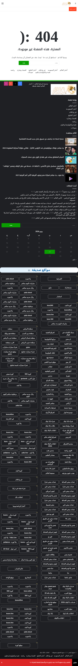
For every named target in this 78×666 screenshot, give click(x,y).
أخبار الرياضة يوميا (19, 506)
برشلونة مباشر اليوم (10, 394)
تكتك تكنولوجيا (50, 353)
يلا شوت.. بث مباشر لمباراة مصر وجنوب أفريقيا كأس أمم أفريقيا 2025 (40, 175)
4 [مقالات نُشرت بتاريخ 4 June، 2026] (17, 239)
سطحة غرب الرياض (10, 338)
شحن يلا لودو (68, 548)
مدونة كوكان (68, 358)
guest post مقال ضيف (50, 587)
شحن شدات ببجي (68, 541)
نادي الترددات (68, 385)
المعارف (68, 390)
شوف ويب (50, 344)
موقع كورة (18, 645)
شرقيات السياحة (50, 408)
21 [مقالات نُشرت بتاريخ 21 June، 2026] (60, 252)
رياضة (13, 70)
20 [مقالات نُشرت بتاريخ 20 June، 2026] (71, 252)
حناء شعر (50, 568)
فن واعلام (19, 480)
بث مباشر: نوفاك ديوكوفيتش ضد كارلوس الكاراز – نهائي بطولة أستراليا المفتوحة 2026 (33, 148)
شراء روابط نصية (68, 426)
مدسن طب (50, 451)
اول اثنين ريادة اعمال (28, 560)
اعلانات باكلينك (59, 618)
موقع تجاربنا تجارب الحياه (50, 603)
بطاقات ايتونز (50, 555)
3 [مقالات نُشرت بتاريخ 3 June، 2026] (28, 239)
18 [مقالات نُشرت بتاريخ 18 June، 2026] (18, 247)
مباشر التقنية (50, 403)
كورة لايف (68, 305)
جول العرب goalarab (28, 379)
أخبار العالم (63, 70)
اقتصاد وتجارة (21, 70)
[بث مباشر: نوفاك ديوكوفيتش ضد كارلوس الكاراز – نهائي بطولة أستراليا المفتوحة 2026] (70, 151)
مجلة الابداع (50, 380)
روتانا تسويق (68, 380)
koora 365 (28, 462)
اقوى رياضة (68, 451)
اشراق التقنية (50, 333)
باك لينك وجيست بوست (68, 456)
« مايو (74, 259)
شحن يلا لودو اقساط (50, 496)
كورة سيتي (10, 374)
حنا (68, 573)
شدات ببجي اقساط (68, 482)
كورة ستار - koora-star (9, 516)
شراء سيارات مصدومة (9, 360)
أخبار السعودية (52, 70)
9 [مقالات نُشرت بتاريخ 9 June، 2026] (39, 243)
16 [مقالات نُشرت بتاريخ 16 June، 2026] (39, 247)
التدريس (68, 437)
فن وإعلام (42, 70)
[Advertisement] (39, 17)
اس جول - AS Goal (9, 549)
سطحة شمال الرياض (28, 338)
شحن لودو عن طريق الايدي (50, 549)
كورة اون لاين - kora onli (28, 443)
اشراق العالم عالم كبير (50, 438)
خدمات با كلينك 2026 (68, 602)
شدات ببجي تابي (50, 487)
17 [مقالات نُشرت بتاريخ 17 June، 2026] (28, 247)
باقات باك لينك (50, 426)
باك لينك (50, 614)
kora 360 (50, 319)
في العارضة (10, 419)
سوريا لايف (10, 448)
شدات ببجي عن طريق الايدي (50, 520)
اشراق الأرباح (50, 412)
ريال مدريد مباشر (28, 288)
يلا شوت (50, 310)
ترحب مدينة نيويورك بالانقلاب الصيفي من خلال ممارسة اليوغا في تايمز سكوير (47, 195)
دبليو (50, 288)
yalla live (19, 405)
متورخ (68, 376)
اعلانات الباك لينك (50, 430)
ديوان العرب (68, 609)
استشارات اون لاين (50, 385)
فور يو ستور (50, 514)
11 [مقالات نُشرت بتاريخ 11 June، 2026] (18, 243)
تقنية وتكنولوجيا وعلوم (42, 72)
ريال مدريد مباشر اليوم (28, 395)
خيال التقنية (68, 344)
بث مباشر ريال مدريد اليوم (10, 380)
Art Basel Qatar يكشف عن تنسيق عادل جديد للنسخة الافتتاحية (41, 139)
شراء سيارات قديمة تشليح (19, 365)
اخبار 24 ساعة (50, 469)
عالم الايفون (68, 353)
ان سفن (68, 339)
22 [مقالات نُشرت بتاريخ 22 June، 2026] (50, 252)
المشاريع (28, 578)
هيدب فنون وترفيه (68, 473)
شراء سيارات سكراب (10, 347)
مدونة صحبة (68, 408)
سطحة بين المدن (28, 333)
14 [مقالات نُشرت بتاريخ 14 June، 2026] (60, 247)
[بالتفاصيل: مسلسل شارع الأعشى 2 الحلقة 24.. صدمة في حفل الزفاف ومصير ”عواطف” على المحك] (70, 169)
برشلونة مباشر (10, 283)
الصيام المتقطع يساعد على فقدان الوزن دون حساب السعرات (42, 157)
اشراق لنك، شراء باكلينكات (68, 432)
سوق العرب (68, 593)
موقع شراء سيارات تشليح (9, 353)
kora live (28, 457)
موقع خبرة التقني (50, 362)
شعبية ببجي (68, 555)
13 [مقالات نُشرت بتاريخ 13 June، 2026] (71, 247)
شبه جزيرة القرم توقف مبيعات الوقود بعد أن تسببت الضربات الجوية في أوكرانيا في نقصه (43, 210)
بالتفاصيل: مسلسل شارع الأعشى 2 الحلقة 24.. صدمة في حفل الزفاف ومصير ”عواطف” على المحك (33, 167)
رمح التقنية (68, 394)
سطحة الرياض (28, 329)
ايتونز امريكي (50, 491)
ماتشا (50, 573)
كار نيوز (68, 362)
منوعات (30, 72)
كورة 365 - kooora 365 (27, 550)
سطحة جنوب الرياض (28, 343)
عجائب (50, 367)
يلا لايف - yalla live (28, 453)
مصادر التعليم (50, 455)
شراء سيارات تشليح (28, 352)
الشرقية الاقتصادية (50, 348)
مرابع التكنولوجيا (50, 339)
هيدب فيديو (50, 390)
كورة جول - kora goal (10, 443)
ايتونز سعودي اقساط (68, 496)
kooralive (9, 457)
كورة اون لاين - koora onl (28, 543)
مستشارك (68, 288)
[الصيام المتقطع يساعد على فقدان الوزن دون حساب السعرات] (70, 160)
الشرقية (59, 279)
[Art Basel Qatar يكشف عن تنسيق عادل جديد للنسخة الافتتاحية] (70, 142)
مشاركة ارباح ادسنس (10, 560)
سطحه (10, 329)
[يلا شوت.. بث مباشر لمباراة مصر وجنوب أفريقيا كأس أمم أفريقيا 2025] (70, 178)
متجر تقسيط (50, 505)
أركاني (68, 403)
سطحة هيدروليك (9, 333)
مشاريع (50, 609)
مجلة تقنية (68, 462)
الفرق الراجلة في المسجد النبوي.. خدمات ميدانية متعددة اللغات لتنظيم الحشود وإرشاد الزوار (42, 203)
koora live (50, 315)
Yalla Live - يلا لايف (10, 538)
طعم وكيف (68, 399)
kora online (28, 591)
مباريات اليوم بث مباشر (59, 324)
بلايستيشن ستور (68, 559)
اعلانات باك (19, 497)
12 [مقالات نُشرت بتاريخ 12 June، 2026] (7, 243)
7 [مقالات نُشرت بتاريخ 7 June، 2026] (60, 243)
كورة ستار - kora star (28, 448)
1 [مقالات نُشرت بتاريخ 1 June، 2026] (49, 239)
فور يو (50, 537)
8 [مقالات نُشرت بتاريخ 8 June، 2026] (49, 243)
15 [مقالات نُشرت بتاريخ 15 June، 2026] (50, 247)
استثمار (59, 297)
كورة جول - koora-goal (27, 523)
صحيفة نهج (50, 358)
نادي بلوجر (68, 367)
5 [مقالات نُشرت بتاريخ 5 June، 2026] (6, 239)
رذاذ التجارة (50, 394)
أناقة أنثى (68, 371)
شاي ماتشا (68, 578)
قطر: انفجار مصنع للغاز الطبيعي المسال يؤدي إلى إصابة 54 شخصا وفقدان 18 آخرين (45, 206)
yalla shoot (10, 279)
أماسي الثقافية (50, 371)
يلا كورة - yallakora (9, 453)
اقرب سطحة (10, 343)
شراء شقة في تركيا (18, 488)
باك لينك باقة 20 (50, 593)
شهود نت (50, 399)
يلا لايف (18, 385)
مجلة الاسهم (68, 348)
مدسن (50, 376)
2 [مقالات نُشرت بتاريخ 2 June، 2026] (39, 239)
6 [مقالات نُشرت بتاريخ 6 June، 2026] (71, 243)
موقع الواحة (10, 578)
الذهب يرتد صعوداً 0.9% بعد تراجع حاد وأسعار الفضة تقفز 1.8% (53, 192)
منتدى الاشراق (68, 444)
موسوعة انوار (68, 412)
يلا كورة (18, 423)
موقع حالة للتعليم (68, 469)
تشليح (28, 347)
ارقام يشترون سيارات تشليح (28, 360)
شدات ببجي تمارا (50, 482)
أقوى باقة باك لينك (50, 598)
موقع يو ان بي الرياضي (50, 463)
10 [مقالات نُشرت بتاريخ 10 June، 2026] (28, 243)
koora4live (68, 310)
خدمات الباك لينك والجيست (68, 587)
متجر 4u (68, 519)
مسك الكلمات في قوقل (68, 334)
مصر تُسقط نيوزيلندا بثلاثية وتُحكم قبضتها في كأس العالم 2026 (53, 218)
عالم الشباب (19, 569)
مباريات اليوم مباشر (28, 283)
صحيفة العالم (50, 473)
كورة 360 (10, 591)
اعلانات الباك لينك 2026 (50, 445)
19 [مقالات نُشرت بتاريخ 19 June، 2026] (7, 247)
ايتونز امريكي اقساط (50, 532)
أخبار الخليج (32, 70)
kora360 (50, 305)
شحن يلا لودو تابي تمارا (50, 526)
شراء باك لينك (68, 421)
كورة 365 (28, 374)
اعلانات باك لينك (68, 614)
